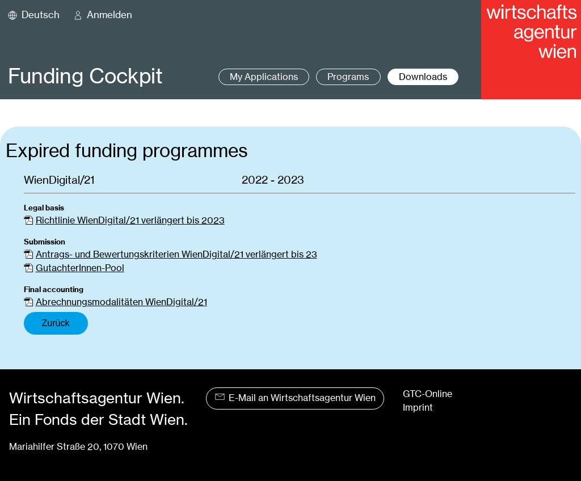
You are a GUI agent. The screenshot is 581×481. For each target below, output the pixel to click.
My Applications (264, 77)
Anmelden (109, 15)
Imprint (418, 408)
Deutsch (41, 15)
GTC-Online (427, 394)
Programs (348, 77)
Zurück (56, 323)
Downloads (423, 77)
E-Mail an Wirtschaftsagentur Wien (295, 398)
